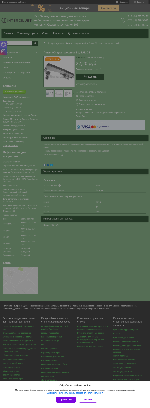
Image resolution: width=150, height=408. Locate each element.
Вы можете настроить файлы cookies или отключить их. (74, 393)
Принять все (66, 400)
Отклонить (88, 400)
